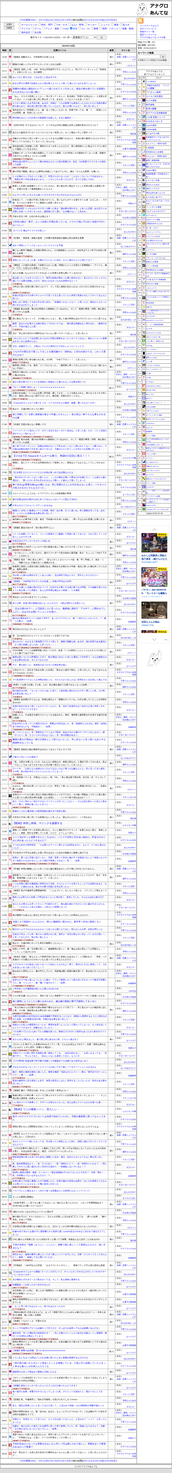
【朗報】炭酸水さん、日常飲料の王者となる (33, 57)
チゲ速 (148, 378)
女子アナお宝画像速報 (156, 113)
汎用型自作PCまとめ (154, 224)
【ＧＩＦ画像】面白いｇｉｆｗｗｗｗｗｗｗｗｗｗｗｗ (39, 387)
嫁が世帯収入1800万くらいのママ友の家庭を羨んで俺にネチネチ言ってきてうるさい (52, 547)
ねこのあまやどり (129, 246)
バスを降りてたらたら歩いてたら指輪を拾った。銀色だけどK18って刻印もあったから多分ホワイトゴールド (59, 1033)
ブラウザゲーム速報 (153, 496)
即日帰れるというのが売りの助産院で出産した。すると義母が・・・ (45, 118)
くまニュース (151, 288)
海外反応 (25, 32)
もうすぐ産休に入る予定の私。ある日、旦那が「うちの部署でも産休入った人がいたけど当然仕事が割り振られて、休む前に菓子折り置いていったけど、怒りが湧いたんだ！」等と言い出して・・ (60, 104)
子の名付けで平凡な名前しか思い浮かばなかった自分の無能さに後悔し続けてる (50, 853)
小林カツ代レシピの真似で (25, 757)
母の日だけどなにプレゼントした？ (29, 629)
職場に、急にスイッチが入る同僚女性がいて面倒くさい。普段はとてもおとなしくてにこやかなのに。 (59, 464)
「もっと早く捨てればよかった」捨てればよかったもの (39, 1306)
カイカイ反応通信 (154, 96)
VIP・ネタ (62, 24)
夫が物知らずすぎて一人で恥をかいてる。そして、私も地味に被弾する (46, 1279)
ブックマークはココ (149, 25)
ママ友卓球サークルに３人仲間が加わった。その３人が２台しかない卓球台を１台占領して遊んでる (60, 679)
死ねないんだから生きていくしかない (30, 597)
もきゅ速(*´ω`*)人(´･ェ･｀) (155, 403)
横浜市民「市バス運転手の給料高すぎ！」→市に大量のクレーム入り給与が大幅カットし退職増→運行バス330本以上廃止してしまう (60, 1334)
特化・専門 (47, 24)
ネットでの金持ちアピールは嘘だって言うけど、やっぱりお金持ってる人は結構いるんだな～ (57, 1328)
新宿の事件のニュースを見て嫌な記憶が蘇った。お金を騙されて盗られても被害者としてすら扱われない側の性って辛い (60, 1343)
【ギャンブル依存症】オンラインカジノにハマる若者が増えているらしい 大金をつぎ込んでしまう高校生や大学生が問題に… (60, 1379)
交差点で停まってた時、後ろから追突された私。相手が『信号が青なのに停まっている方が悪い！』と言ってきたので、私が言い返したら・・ (60, 935)
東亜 (116, 24)
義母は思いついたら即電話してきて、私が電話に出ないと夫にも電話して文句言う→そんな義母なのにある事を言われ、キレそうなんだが (60, 658)
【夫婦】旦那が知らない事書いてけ (29, 424)
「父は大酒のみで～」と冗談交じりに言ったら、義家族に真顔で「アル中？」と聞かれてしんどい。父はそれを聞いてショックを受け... (59, 610)
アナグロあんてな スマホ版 (153, 37)
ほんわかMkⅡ (130, 78)
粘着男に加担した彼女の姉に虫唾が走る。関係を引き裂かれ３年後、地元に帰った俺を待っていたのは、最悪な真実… (60, 568)
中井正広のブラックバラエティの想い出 (31, 541)
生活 (75, 28)
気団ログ (132, 203)
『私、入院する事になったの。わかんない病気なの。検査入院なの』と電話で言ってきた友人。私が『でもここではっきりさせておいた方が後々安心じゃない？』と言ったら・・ (60, 763)
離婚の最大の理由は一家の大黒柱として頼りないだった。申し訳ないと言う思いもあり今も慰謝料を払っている (59, 741)
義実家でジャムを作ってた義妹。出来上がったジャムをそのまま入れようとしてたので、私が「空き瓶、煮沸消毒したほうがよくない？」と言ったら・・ (60, 876)
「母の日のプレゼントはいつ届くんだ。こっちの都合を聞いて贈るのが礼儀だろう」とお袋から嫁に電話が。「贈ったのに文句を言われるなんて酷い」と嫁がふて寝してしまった (60, 479)
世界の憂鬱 (151, 108)
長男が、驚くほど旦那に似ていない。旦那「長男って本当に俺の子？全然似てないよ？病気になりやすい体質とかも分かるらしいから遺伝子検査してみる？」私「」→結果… (60, 859)
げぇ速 (148, 373)
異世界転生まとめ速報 (154, 270)
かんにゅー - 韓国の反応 (156, 156)
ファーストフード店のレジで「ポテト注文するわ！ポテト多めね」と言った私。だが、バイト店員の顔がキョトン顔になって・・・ (60, 432)
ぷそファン (150, 250)
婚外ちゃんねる (129, 99)
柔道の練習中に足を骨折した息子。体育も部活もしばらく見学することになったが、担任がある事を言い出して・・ (60, 1082)
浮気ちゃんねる (129, 72)
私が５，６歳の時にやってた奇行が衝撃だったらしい (38, 943)
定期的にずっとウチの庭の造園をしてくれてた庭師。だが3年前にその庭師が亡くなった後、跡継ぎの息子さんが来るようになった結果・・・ (59, 154)
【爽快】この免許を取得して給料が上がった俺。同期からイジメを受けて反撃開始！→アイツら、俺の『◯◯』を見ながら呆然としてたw (60, 266)
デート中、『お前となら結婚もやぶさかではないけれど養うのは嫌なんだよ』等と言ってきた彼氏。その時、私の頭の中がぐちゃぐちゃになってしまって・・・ (60, 770)
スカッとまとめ (129, 797)
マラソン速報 (150, 483)
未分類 (37, 32)
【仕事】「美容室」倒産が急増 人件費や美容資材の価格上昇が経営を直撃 (48, 238)
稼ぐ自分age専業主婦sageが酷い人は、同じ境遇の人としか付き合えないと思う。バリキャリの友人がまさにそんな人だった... (59, 486)
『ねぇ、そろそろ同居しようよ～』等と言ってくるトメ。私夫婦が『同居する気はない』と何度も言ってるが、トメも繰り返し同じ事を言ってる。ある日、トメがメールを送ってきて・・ (60, 97)
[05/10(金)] (100, 20)
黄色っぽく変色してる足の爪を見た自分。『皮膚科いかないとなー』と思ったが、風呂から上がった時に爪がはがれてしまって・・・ (60, 303)
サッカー (92, 24)
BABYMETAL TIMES (153, 386)
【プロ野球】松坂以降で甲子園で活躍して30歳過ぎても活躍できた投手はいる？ (50, 1061)
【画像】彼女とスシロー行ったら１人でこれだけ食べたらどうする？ (45, 1385)
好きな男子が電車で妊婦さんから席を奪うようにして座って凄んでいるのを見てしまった (54, 83)
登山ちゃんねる (152, 185)
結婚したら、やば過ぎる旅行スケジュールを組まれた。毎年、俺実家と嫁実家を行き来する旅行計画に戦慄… (60, 716)
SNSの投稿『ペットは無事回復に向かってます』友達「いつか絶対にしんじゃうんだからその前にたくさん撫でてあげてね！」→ (60, 652)
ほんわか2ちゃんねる (153, 333)
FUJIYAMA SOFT (149, 591)
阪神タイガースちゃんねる (155, 419)
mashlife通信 (151, 125)
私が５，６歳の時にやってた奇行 (28, 409)
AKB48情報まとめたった (154, 445)
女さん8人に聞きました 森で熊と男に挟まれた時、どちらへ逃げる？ (46, 1039)
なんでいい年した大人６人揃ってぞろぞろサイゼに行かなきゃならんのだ (47, 195)
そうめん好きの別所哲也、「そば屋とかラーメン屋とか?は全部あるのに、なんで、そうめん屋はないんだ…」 (59, 846)
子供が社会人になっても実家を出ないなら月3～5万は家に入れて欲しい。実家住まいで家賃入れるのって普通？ (59, 1445)
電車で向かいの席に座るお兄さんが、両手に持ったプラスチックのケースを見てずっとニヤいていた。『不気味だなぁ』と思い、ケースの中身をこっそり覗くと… (59, 1436)
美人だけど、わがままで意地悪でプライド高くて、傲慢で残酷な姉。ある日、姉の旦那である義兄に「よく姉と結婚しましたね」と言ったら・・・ (60, 643)
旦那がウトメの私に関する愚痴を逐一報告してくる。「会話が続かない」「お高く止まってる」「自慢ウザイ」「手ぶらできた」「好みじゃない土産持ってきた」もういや (60, 1054)
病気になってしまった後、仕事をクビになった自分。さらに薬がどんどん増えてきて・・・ (55, 260)
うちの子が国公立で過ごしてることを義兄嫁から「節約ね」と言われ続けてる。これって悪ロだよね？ (59, 353)
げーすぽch (150, 382)
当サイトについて (148, 28)
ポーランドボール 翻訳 (154, 415)
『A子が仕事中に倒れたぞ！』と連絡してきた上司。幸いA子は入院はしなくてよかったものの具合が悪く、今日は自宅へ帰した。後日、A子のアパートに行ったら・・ (59, 1149)
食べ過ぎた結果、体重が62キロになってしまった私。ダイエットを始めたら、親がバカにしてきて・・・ (58, 1393)
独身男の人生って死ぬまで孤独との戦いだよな (35, 1372)
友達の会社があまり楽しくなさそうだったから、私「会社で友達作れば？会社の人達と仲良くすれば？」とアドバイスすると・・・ (59, 707)
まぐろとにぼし (129, 494)
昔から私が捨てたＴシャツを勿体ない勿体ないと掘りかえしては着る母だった (49, 382)
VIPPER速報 (151, 129)
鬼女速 (133, 134)
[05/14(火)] (55, 20)
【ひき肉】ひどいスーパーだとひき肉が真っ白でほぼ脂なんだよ (43, 472)
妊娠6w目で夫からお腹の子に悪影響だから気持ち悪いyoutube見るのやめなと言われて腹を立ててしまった (59, 1233)
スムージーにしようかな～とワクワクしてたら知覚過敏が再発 (42, 493)
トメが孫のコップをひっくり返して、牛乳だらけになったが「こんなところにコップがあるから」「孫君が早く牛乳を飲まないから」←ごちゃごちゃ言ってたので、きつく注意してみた (59, 178)
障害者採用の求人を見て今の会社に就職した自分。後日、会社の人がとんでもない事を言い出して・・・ (58, 1158)
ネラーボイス (151, 215)
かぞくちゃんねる (128, 92)
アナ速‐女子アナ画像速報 (156, 280)
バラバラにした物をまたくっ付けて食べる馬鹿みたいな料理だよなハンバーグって (51, 1191)
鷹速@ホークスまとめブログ (156, 479)
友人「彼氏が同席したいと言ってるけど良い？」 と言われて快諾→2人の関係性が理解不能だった (58, 1405)
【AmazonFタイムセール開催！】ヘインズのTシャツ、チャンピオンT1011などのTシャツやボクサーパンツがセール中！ (59, 1273)
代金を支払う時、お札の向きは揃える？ (31, 216)
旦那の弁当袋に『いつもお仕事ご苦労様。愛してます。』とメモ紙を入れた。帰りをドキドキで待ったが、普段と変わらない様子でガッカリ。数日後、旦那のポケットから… (60, 394)
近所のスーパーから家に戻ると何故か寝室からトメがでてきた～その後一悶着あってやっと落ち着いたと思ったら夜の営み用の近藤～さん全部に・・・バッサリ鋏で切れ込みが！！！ (60, 796)
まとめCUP (150, 487)
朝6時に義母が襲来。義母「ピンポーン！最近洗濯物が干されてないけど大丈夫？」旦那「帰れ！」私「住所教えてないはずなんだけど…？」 (59, 1174)
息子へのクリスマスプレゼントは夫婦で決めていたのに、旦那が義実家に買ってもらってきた (59, 1118)
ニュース (105, 24)
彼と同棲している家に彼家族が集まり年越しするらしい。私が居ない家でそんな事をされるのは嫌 (59, 416)
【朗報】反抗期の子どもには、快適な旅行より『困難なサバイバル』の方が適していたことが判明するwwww (60, 701)
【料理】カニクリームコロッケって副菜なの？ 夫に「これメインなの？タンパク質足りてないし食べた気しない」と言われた (60, 1135)
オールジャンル (29, 24)
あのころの (150, 394)
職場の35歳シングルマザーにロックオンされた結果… (38, 64)
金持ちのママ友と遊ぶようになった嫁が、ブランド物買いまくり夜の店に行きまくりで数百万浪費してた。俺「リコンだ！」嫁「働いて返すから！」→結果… (60, 981)
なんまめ (149, 328)
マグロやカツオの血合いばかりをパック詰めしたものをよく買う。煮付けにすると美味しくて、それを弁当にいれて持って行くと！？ (60, 966)
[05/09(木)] (111, 20)
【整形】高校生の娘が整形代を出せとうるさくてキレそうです (42, 749)
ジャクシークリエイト (151, 626)
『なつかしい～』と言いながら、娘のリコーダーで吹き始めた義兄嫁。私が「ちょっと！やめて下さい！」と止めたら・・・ (60, 554)
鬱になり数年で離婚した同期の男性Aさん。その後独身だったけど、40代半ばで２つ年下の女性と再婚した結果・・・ (59, 251)
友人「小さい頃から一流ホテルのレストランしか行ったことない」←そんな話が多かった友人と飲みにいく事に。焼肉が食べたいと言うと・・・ (60, 803)
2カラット (131, 66)
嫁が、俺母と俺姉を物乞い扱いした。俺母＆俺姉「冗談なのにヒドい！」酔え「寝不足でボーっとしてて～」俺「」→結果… (60, 1073)
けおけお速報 (150, 407)
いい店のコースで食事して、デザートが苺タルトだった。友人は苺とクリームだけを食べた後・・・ (60, 1102)
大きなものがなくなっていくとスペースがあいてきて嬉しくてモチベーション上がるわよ (54, 1067)
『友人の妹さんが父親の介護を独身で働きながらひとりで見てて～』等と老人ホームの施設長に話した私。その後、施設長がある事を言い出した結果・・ (60, 1009)
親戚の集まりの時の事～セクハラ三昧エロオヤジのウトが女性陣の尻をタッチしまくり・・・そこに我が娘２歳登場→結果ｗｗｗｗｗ (60, 1097)
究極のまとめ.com (152, 466)
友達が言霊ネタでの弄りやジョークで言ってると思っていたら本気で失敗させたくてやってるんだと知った (60, 297)
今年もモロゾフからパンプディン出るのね (32, 505)
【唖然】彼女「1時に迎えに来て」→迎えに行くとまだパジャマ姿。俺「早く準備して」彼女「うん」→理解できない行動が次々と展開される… (58, 561)
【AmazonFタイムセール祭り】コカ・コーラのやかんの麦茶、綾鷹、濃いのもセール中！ (54, 403)
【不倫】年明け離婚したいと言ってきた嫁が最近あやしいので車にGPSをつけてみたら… (54, 869)
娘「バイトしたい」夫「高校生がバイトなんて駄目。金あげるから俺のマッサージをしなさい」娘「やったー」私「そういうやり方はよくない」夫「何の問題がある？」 (59, 733)
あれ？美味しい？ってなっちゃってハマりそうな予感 (38, 245)
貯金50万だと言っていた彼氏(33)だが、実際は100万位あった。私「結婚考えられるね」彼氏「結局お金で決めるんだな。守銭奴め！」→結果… (60, 725)
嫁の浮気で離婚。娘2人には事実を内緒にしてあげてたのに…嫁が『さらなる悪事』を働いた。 (57, 171)
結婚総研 (132, 622)
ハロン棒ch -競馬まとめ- (155, 341)
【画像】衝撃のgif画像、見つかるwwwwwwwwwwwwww (39, 1350)
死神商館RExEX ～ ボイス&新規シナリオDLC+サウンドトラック (154, 554)
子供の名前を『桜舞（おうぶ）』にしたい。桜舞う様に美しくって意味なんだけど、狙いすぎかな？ (59, 1246)
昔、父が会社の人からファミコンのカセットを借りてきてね (41, 635)
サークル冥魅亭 (148, 557)
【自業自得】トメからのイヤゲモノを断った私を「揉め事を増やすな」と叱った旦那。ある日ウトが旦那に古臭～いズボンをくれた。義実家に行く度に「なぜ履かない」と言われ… (60, 210)
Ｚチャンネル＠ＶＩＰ (154, 369)
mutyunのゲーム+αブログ (154, 320)
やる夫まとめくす (154, 121)
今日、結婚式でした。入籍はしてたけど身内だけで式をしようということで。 (49, 346)
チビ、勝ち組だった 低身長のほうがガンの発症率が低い (40, 665)
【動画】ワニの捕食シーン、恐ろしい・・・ (39, 1109)
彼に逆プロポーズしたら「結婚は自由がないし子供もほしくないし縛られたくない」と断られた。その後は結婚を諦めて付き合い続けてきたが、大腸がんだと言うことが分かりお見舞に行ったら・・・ (60, 447)
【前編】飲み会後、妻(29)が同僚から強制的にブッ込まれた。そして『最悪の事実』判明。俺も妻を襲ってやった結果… (59, 441)
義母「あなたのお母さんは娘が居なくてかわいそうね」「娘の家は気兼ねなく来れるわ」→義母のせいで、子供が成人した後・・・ (60, 325)
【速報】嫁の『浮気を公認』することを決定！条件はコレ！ (41, 1090)
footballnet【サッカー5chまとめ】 (157, 509)
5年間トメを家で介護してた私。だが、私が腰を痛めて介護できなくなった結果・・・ (53, 685)
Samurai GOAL (151, 505)
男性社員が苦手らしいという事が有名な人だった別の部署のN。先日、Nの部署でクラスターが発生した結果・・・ (59, 163)
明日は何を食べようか (155, 193)
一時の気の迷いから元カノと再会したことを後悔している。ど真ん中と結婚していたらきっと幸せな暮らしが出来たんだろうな (59, 1365)
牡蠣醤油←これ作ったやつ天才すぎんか (31, 1285)
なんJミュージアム (153, 232)
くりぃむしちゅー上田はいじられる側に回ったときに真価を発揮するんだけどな (50, 1357)
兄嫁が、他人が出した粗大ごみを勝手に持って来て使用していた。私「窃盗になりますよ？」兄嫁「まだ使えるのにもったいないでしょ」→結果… (59, 1427)
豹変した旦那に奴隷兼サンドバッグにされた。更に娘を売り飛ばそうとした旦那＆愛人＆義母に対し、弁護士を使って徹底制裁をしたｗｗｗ (59, 187)
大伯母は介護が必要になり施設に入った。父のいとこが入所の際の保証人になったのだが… (55, 1226)
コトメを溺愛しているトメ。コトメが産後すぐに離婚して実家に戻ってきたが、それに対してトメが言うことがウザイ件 (60, 535)
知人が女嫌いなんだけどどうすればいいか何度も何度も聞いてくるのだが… (48, 273)
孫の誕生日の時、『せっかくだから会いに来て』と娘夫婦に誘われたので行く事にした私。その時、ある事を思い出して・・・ (60, 692)
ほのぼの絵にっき (128, 320)
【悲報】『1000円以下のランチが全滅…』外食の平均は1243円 (42, 581)
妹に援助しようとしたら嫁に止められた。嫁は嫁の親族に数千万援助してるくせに (55, 1001)
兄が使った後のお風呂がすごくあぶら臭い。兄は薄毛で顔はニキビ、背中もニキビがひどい (55, 575)
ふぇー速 (149, 361)
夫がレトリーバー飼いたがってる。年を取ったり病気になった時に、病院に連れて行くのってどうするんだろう (60, 1143)
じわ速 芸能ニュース (155, 117)
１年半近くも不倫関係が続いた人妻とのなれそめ (36, 988)
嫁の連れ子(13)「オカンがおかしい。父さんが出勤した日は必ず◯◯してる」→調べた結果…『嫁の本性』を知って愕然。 (59, 1218)
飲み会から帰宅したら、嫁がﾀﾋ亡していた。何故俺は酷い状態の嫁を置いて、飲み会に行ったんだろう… (60, 972)
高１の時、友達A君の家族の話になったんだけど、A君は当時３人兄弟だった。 (50, 603)
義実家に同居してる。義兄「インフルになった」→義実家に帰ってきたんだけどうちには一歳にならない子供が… (60, 366)
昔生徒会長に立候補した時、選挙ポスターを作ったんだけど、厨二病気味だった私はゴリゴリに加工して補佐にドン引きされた (60, 147)
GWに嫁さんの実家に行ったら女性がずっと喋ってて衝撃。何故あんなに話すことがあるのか (56, 1239)
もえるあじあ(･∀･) (154, 197)
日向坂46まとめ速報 (154, 152)
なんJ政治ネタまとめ (154, 240)
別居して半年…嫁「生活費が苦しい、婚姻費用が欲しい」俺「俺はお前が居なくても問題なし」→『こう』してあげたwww (59, 950)
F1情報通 (150, 148)
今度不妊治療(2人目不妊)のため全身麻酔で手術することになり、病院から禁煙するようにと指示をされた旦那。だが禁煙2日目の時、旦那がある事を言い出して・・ (60, 1017)
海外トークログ (152, 189)
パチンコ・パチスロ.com (155, 258)
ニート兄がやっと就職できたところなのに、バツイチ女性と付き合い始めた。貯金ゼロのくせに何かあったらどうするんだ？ (59, 839)
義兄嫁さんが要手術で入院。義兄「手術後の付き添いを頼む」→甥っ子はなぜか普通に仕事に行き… (60, 519)
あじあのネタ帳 (152, 133)
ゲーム (37, 28)
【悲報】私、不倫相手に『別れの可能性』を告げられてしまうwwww (45, 1399)
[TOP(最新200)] (27, 20)
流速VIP (149, 307)
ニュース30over (151, 349)
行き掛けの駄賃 (129, 218)
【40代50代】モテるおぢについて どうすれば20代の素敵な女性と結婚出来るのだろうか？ (55, 125)
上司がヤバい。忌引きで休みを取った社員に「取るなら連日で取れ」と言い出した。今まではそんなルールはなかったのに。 (60, 671)
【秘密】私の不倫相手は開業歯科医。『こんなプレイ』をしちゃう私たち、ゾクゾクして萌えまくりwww (60, 892)
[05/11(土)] (89, 20)
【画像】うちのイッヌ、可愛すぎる (29, 1321)
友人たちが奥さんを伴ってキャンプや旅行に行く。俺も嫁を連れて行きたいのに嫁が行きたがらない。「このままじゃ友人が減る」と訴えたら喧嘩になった (59, 905)
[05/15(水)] (44, 20)
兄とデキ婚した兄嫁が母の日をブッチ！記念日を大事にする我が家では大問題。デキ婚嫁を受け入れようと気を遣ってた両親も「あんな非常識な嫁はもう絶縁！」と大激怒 (60, 588)
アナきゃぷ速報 (153, 92)
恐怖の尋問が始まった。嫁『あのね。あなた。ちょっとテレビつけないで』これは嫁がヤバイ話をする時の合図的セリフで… (60, 1413)
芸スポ (126, 24)
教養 (96, 28)
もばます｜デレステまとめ (155, 353)
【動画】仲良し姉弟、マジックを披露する (37, 823)
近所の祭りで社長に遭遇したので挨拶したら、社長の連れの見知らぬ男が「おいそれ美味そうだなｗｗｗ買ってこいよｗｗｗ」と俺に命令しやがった (60, 1182)
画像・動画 (128, 28)
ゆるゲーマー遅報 (153, 220)
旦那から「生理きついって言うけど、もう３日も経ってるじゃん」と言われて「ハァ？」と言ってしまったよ (60, 1420)
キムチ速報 (151, 100)
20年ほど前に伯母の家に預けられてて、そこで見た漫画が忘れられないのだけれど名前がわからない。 (59, 288)
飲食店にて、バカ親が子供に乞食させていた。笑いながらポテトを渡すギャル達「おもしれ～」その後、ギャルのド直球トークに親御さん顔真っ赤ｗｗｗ (60, 201)
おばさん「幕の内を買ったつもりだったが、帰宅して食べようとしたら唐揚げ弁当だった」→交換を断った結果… (60, 787)
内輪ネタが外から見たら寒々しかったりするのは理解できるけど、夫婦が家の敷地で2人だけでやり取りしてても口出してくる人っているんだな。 (59, 140)
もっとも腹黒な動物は (23, 1197)
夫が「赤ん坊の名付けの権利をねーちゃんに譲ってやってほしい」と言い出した (50, 333)
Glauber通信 (151, 170)
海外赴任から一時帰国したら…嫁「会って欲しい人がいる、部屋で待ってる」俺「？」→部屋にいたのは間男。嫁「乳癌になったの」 (60, 111)
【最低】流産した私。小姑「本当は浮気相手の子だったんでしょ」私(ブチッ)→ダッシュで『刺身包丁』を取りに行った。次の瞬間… (59, 71)
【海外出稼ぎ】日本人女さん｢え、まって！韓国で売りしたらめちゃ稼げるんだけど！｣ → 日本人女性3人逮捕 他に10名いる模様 (59, 1313)
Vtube (66, 28)
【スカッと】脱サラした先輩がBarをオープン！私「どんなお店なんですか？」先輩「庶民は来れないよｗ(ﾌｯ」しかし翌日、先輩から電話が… (59, 1045)
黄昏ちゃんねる (151, 357)
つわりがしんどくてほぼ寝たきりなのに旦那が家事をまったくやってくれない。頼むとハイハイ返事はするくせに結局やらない (60, 340)
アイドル (25, 28)
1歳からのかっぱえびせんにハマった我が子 (33, 1211)
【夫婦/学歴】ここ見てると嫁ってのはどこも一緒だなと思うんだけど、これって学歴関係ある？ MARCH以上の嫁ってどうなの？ (59, 1204)
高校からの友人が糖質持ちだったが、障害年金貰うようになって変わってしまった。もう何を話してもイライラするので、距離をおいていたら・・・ (60, 1026)
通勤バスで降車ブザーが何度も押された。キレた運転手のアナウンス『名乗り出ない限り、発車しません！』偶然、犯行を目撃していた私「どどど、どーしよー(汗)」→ (60, 831)
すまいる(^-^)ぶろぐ (127, 211)
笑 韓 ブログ (152, 228)
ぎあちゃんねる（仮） (154, 337)
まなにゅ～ (131, 119)
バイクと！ (150, 458)
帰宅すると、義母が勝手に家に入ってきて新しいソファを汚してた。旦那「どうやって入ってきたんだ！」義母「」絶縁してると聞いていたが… (60, 1256)
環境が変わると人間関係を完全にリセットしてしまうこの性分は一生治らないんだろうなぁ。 (57, 1126)
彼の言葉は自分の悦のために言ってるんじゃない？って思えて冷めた (45, 499)
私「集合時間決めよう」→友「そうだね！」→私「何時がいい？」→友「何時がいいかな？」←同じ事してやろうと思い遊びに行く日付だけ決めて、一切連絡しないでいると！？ (60, 1165)
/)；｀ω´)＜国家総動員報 (154, 324)
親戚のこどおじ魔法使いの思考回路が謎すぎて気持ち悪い (40, 811)
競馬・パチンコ (110, 28)
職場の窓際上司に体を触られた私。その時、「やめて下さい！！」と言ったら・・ (51, 359)
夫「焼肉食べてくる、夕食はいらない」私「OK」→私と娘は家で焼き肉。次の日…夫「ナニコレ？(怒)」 (59, 778)
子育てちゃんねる (128, 84)
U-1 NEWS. (151, 81)
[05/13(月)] (66, 20)
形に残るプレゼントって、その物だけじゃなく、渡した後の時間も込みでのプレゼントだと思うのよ (60, 318)
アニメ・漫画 (52, 28)
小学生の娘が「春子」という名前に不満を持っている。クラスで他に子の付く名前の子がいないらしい (59, 223)
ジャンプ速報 (150, 436)
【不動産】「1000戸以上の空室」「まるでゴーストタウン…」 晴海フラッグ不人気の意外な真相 (59, 1265)
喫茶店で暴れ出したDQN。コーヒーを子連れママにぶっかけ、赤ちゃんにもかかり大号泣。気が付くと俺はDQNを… (60, 373)
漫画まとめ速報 (152, 262)
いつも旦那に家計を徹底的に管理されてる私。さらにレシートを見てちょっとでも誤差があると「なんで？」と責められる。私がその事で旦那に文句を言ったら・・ (60, 885)
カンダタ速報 (151, 254)
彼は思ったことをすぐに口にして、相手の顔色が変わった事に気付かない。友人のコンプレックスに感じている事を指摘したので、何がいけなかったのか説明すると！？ (60, 279)
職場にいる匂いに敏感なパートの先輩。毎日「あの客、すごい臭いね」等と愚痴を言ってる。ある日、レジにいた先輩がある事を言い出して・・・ (59, 512)
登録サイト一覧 (147, 31)
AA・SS (85, 28)
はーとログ (131, 389)
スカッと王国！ (129, 106)
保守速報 (150, 104)
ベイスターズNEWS (153, 365)
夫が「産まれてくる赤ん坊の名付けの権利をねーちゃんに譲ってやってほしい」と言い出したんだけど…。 (60, 1454)
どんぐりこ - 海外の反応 (156, 143)
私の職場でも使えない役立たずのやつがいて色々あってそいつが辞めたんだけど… (51, 915)
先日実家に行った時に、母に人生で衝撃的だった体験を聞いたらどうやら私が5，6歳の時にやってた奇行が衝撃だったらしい (60, 1292)
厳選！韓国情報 (152, 160)
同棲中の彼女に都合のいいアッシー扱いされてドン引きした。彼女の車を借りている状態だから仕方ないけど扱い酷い (59, 90)
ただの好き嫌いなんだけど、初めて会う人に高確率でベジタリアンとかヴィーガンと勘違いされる (59, 995)
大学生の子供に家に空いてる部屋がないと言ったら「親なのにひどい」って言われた (52, 817)
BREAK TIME (151, 390)
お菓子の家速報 (129, 149)
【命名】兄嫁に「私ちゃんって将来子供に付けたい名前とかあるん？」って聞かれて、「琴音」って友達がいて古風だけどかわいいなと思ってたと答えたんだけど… (60, 958)
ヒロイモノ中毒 (129, 458)
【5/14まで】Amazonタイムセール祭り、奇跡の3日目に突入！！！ (51, 455)
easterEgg (132, 991)
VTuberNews (150, 423)
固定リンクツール (148, 34)
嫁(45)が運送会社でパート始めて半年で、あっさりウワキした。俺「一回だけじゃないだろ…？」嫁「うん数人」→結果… (59, 619)
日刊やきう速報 (152, 284)
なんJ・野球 (77, 24)
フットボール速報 (153, 207)
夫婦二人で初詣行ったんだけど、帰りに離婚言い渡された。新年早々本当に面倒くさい (57, 921)
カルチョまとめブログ (155, 211)
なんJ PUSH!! (150, 316)
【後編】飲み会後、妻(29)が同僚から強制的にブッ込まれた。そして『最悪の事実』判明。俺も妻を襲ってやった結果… (59, 310)
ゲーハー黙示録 (152, 266)
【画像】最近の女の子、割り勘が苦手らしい (33, 527)
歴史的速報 (150, 303)
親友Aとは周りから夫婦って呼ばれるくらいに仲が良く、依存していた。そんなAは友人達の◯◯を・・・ (58, 898)
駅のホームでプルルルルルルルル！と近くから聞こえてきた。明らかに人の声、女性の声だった (58, 929)
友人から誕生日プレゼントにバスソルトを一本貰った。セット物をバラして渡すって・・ (54, 132)
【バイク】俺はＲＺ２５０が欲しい (29, 230)
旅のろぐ (149, 398)
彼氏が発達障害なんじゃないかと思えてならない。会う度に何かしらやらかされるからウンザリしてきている (60, 1300)
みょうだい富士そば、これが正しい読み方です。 (36, 77)
